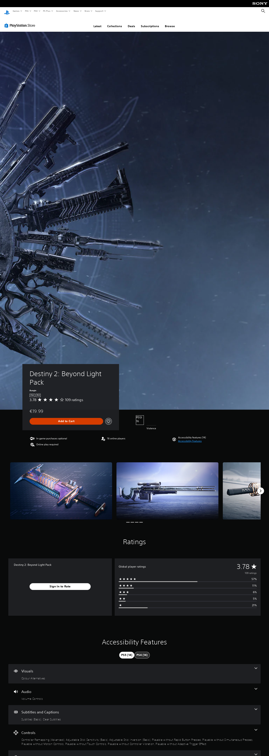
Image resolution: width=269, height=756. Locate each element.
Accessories (61, 11)
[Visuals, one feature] (134, 670)
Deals (131, 22)
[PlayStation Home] (7, 11)
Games (15, 11)
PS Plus (47, 11)
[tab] (126, 651)
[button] (190, 437)
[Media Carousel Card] (61, 487)
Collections (114, 22)
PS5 (27, 11)
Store (87, 11)
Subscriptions (150, 22)
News (76, 11)
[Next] (260, 487)
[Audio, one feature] (134, 690)
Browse (170, 22)
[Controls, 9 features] (134, 733)
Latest (97, 22)
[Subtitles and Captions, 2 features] (134, 711)
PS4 (36, 11)
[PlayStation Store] (20, 21)
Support (99, 11)
